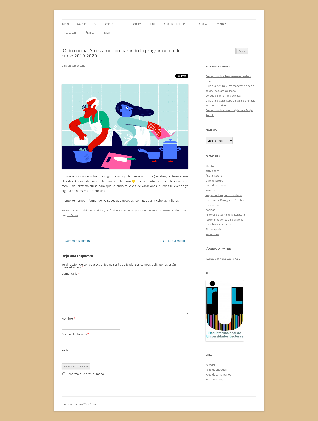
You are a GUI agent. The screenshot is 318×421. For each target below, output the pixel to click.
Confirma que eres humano (83, 374)
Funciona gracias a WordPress (79, 404)
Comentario (71, 273)
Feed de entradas (216, 369)
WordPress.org (214, 379)
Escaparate (69, 33)
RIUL (152, 24)
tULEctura (134, 24)
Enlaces (108, 33)
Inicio (65, 24)
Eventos (221, 24)
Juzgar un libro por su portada (224, 195)
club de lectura (214, 180)
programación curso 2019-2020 (149, 210)
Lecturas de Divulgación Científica (226, 200)
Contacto (111, 24)
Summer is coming (76, 241)
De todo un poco (216, 185)
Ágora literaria (214, 175)
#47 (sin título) (86, 24)
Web (65, 350)
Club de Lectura (174, 24)
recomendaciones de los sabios (224, 219)
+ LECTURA (200, 24)
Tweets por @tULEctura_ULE (223, 258)
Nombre (68, 318)
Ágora (90, 33)
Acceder (210, 365)
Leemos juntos (214, 205)
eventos (210, 190)
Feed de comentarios (218, 374)
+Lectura (211, 166)
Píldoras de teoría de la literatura (225, 214)
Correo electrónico (75, 334)
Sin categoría (213, 229)
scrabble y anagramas (219, 224)
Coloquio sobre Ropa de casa (223, 95)
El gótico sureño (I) (174, 241)
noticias (98, 210)
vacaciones (212, 234)
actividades (212, 171)
